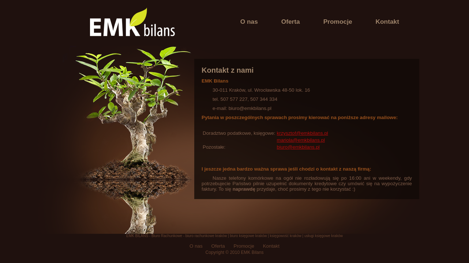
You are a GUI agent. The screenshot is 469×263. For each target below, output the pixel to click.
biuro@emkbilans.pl (298, 147)
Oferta (290, 21)
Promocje (337, 21)
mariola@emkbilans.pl (301, 140)
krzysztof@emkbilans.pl (302, 133)
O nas (249, 21)
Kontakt (387, 21)
